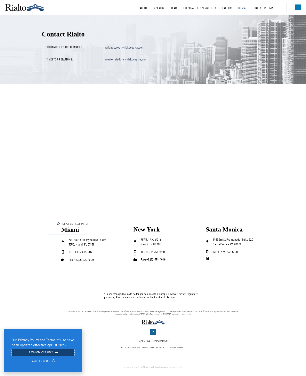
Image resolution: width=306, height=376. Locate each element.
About (143, 8)
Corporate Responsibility (199, 8)
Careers (227, 8)
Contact (243, 8)
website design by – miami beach (153, 369)
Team (174, 8)
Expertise (159, 8)
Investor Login (266, 8)
